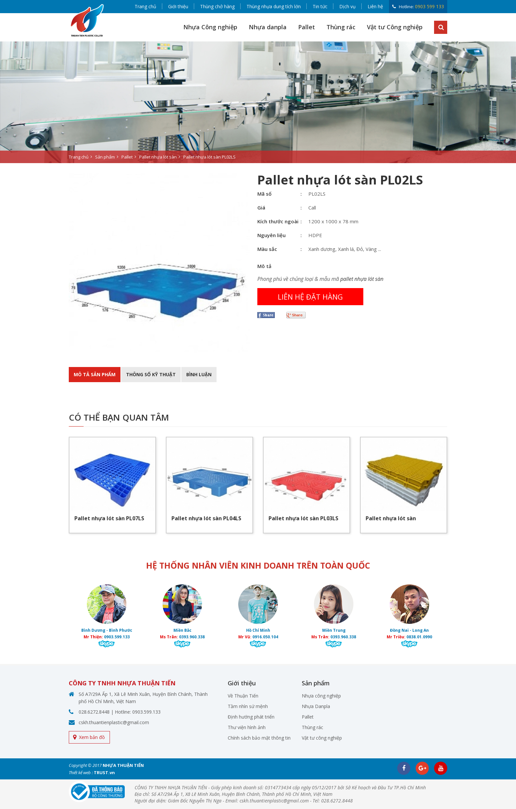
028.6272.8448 (94, 712)
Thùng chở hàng (217, 6)
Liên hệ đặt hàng (310, 297)
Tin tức (320, 6)
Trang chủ (145, 6)
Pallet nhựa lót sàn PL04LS (206, 518)
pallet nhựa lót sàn (361, 278)
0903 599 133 (429, 6)
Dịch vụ (347, 6)
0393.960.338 (192, 637)
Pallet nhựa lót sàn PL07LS (109, 518)
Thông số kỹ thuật (151, 374)
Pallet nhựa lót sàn (391, 518)
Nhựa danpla (268, 27)
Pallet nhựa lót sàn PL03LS (303, 518)
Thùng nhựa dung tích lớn (273, 6)
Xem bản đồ (92, 737)
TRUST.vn (104, 772)
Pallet (306, 27)
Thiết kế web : (81, 772)
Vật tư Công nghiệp (395, 27)
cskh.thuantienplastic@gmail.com (114, 722)
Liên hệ (375, 6)
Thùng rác (340, 27)
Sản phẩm (105, 157)
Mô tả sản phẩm (95, 374)
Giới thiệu (178, 6)
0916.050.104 (265, 637)
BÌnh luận (199, 374)
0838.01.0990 (419, 637)
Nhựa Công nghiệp (210, 27)
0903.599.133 (117, 637)
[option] (258, 102)
